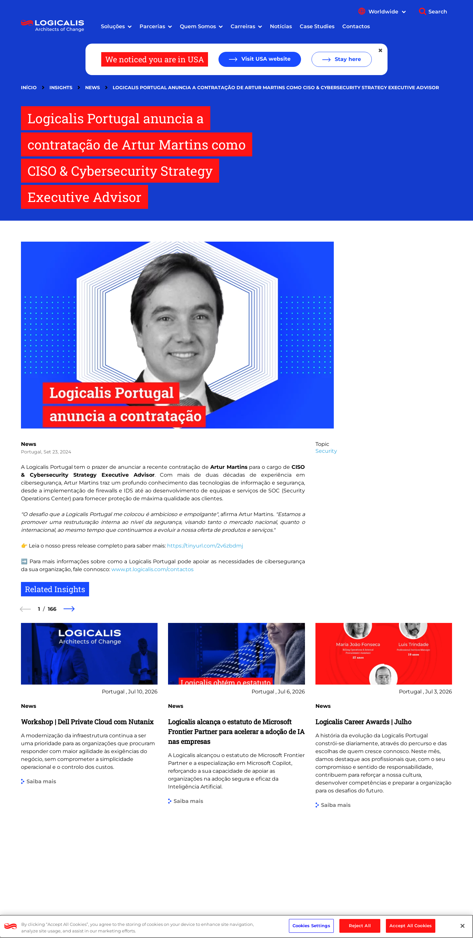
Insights (60, 87)
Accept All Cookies (410, 925)
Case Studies (317, 26)
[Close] (462, 926)
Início (29, 87)
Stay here (347, 59)
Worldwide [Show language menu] (387, 12)
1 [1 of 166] (39, 609)
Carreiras (243, 26)
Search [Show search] (437, 12)
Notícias (281, 26)
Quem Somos (198, 26)
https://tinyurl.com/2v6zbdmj (205, 546)
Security (326, 451)
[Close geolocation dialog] (381, 50)
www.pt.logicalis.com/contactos (152, 569)
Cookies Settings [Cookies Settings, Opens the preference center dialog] (311, 925)
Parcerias (152, 26)
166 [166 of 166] (52, 609)
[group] (89, 759)
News (92, 87)
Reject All (360, 925)
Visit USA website (265, 59)
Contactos (356, 26)
